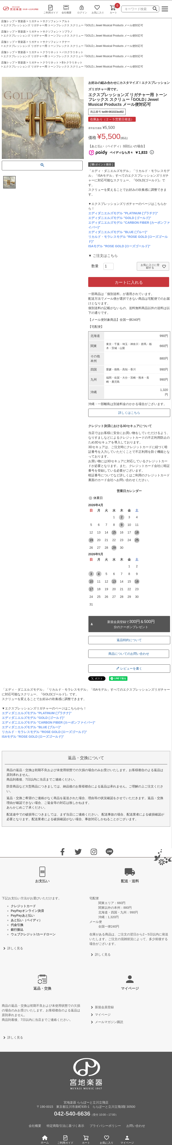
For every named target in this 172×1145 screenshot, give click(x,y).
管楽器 (22, 21)
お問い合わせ (135, 1126)
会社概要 (66, 9)
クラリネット (51, 52)
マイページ (127, 1139)
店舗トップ (8, 21)
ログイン (82, 9)
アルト (66, 21)
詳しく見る (15, 948)
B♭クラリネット (72, 62)
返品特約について (129, 640)
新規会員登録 (104, 1007)
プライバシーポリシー (105, 1126)
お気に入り (97, 9)
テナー (66, 41)
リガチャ (34, 21)
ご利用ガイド (51, 9)
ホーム (45, 1139)
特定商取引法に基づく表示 (65, 1126)
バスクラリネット (72, 52)
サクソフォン (51, 21)
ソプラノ (67, 31)
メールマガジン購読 (109, 1022)
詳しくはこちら (129, 412)
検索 (155, 9)
